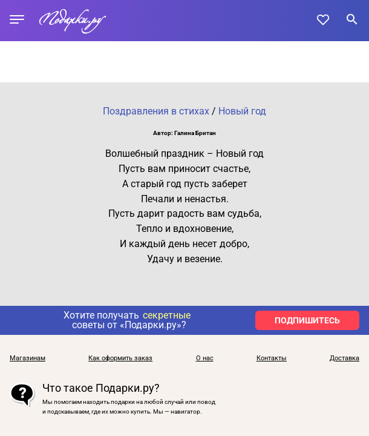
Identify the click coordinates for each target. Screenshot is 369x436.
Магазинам (27, 358)
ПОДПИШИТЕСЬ (307, 320)
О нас (205, 358)
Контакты (271, 358)
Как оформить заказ (120, 358)
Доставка (344, 358)
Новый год (242, 111)
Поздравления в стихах (156, 111)
